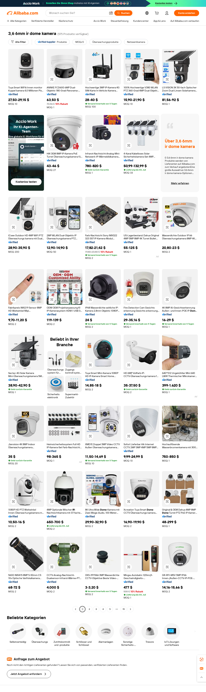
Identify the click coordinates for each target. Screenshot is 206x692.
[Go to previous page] (75, 609)
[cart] (157, 13)
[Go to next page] (130, 609)
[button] (111, 13)
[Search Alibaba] (77, 13)
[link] (201, 659)
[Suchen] (123, 13)
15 (124, 609)
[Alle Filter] (18, 42)
